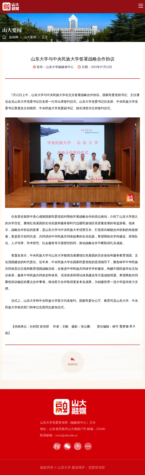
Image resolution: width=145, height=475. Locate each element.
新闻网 (13, 37)
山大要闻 (30, 37)
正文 (45, 37)
